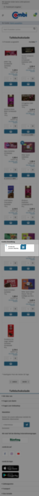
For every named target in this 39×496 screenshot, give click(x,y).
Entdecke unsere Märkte (13, 247)
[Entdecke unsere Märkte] (23, 247)
